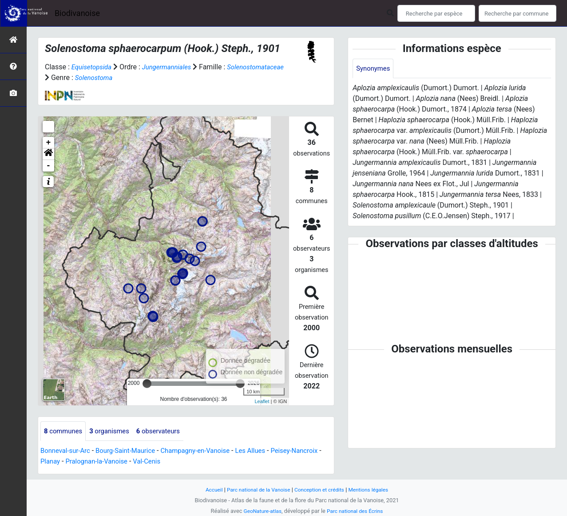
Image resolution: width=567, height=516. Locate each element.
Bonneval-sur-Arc (67, 451)
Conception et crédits (321, 489)
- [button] (48, 165)
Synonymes (374, 68)
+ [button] (48, 142)
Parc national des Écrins (356, 511)
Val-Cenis (188, 462)
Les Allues (266, 451)
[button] (48, 154)
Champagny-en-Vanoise (206, 451)
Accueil (207, 489)
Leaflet (261, 401)
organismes (113, 431)
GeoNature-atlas (260, 511)
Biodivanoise (77, 13)
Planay (84, 462)
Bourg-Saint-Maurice (131, 451)
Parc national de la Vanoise (256, 489)
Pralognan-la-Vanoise (134, 462)
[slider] (147, 383)
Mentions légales (373, 489)
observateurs (166, 431)
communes (64, 431)
